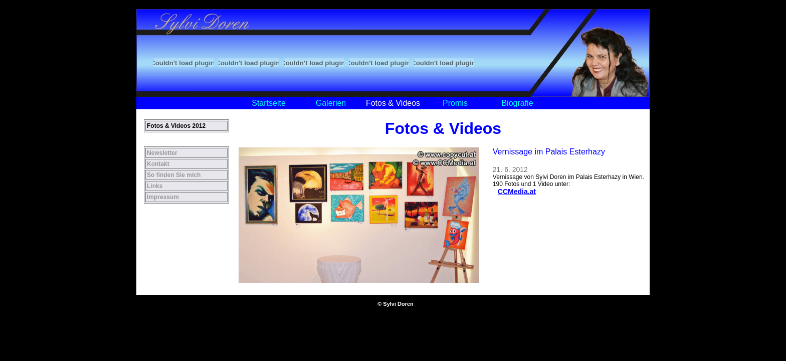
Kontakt (158, 163)
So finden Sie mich (174, 174)
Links (154, 186)
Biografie (517, 103)
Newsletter (162, 152)
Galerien (331, 103)
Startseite (269, 103)
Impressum (163, 197)
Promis (455, 103)
